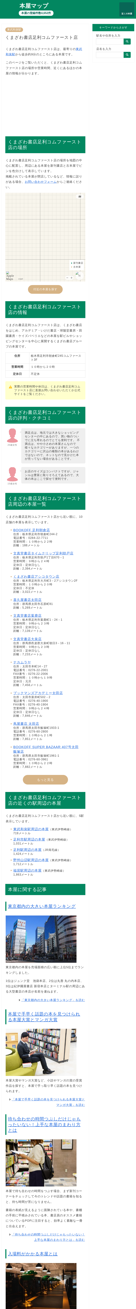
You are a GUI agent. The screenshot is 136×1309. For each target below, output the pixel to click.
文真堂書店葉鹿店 (27, 615)
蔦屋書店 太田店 (26, 724)
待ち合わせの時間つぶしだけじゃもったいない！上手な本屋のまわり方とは (44, 1124)
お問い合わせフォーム (41, 182)
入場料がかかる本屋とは (33, 1253)
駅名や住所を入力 (108, 35)
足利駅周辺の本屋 (27, 850)
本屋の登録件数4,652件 (36, 13)
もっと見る (45, 779)
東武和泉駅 (14, 29)
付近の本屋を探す (45, 289)
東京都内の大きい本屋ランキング (42, 906)
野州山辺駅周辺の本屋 (31, 860)
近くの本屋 (126, 13)
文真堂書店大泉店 (27, 639)
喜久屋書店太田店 (27, 600)
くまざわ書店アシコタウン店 (36, 576)
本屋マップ (33, 6)
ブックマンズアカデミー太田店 (38, 693)
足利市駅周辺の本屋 (29, 839)
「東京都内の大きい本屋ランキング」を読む (53, 1000)
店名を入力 (103, 48)
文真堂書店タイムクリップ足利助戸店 (43, 553)
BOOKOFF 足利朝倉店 (31, 530)
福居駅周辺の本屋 (27, 870)
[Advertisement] (45, 104)
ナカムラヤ (22, 662)
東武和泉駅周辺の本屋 (31, 829)
